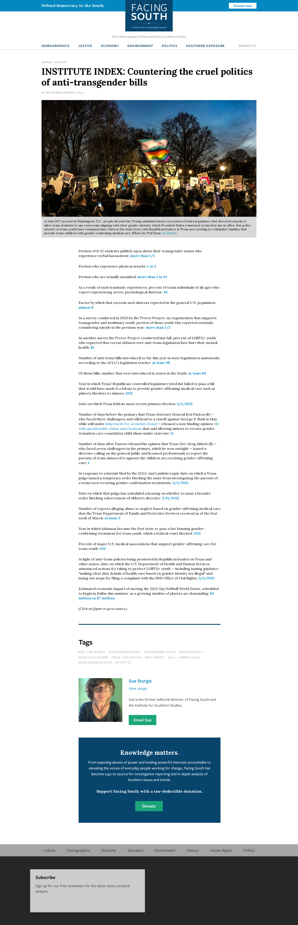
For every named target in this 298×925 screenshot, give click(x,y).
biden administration (95, 662)
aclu (171, 657)
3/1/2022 (184, 404)
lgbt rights (96, 652)
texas (115, 657)
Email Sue (142, 720)
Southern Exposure (205, 45)
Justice (85, 45)
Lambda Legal (189, 657)
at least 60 (197, 373)
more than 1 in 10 (152, 277)
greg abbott (155, 657)
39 (165, 292)
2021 (129, 393)
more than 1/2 (142, 256)
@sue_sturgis (138, 688)
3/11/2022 (170, 498)
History (192, 850)
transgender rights (124, 652)
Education (135, 850)
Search (247, 45)
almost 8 (86, 307)
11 (172, 433)
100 (102, 548)
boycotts (123, 662)
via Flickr (168, 233)
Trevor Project (191, 652)
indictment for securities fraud (131, 424)
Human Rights (221, 850)
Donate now (243, 5)
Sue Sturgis (54, 92)
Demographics (56, 45)
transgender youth (160, 652)
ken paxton (132, 657)
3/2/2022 (180, 483)
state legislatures (94, 657)
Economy (110, 45)
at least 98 (161, 362)
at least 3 (112, 518)
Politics (169, 45)
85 (92, 347)
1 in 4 (151, 266)
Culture (49, 850)
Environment (140, 45)
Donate (149, 806)
